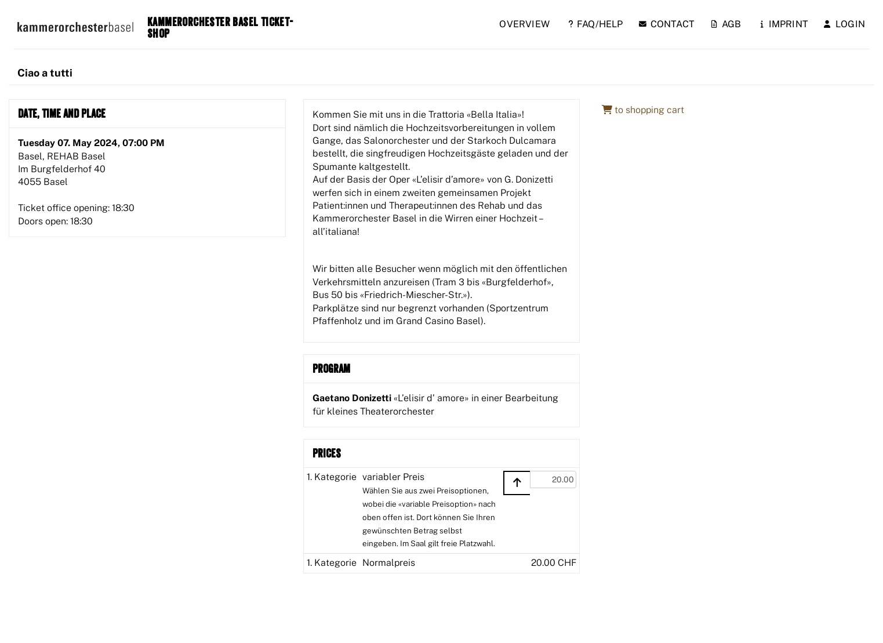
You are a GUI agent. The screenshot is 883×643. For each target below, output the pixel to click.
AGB (726, 24)
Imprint (784, 24)
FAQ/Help (595, 24)
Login (844, 24)
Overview (524, 24)
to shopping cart (643, 109)
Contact (667, 24)
